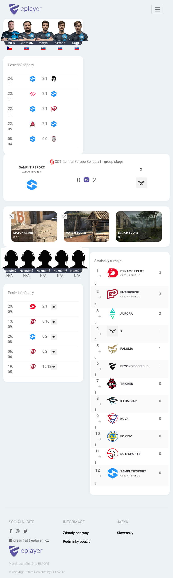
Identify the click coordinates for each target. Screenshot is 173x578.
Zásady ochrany (76, 533)
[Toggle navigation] (157, 9)
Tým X (141, 177)
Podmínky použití (77, 541)
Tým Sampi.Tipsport (32, 177)
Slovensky (125, 533)
